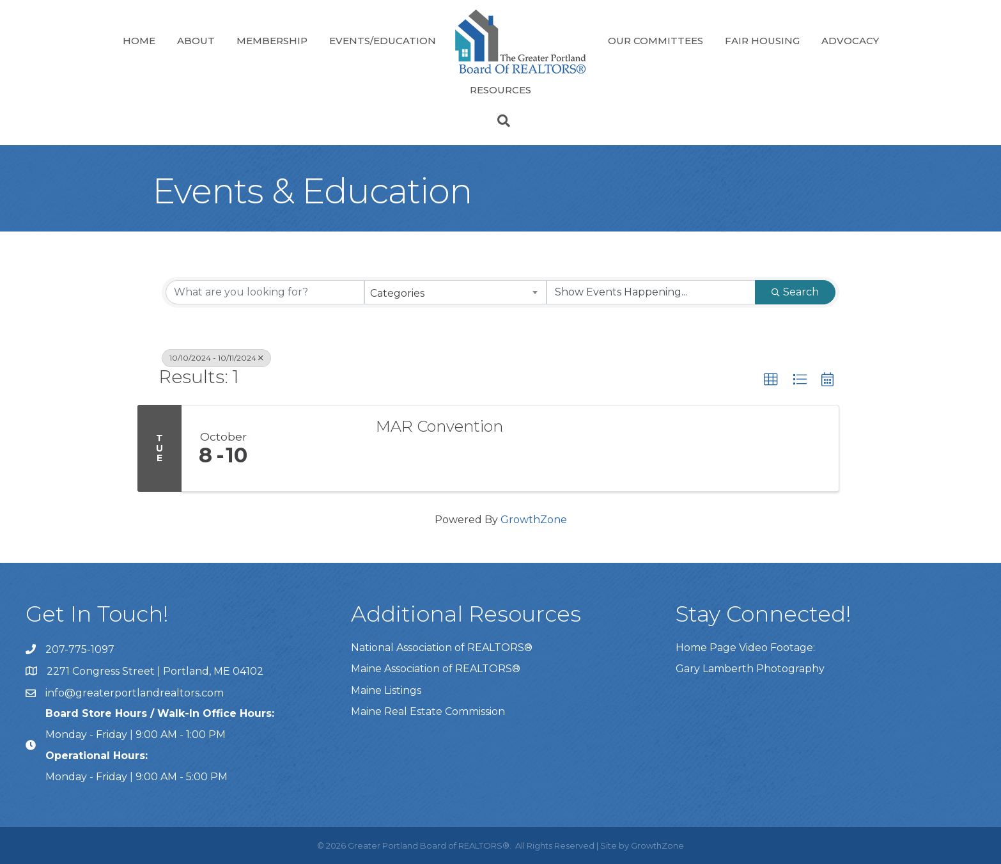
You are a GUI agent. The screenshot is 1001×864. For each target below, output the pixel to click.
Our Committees (655, 41)
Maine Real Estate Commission (428, 711)
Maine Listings (386, 690)
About (196, 41)
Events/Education (382, 41)
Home (139, 41)
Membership (272, 41)
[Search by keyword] (265, 292)
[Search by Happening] (651, 292)
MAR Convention (439, 426)
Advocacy (850, 41)
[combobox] (455, 292)
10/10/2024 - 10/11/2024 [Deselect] (216, 358)
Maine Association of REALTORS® (435, 669)
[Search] (500, 121)
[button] (771, 380)
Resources (500, 90)
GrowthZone (533, 520)
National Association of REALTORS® (441, 647)
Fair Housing (762, 41)
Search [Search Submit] (795, 292)
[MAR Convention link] (314, 448)
